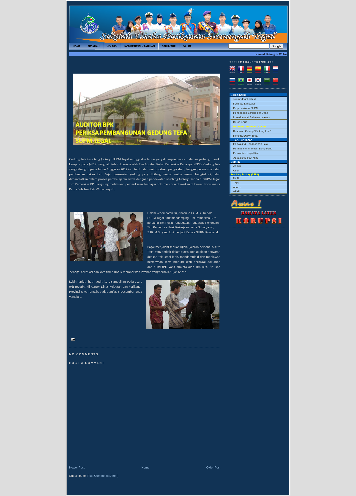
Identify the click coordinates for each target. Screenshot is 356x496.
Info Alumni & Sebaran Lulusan (251, 117)
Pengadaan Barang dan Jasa (250, 112)
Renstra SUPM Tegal (245, 135)
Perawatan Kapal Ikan (246, 153)
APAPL (237, 187)
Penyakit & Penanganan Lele (250, 143)
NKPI (236, 178)
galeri (187, 46)
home (76, 46)
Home (146, 467)
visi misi (112, 46)
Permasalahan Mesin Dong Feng (252, 148)
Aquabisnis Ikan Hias (245, 157)
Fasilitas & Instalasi (244, 103)
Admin (237, 165)
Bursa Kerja (240, 121)
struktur (169, 46)
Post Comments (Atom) (103, 475)
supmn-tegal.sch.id (244, 98)
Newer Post (77, 467)
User (236, 170)
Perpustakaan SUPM (245, 108)
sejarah (94, 46)
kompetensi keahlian (139, 46)
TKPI (235, 182)
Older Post (213, 467)
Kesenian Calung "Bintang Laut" (252, 131)
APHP (236, 191)
